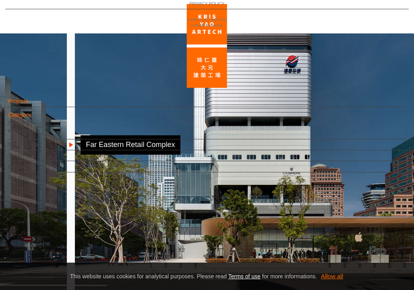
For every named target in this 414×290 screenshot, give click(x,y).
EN (55, 237)
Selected (32, 127)
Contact (31, 170)
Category (32, 119)
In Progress (35, 134)
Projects (31, 105)
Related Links (38, 181)
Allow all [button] (332, 276)
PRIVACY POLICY (41, 260)
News (28, 148)
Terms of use (244, 276)
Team (28, 159)
